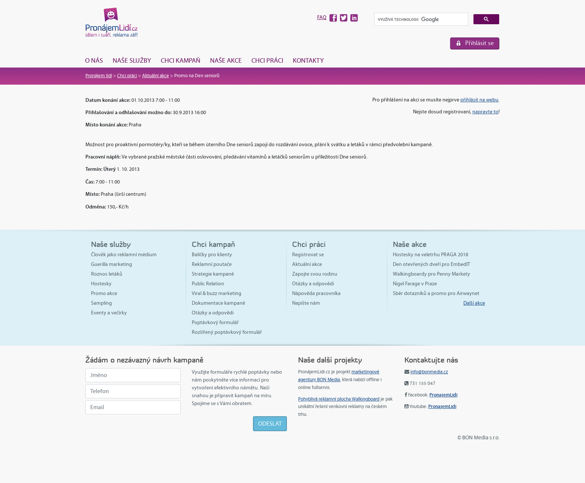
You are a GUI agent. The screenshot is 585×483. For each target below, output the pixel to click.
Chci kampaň (180, 60)
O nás (94, 60)
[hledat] (420, 19)
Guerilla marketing (111, 264)
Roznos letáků (106, 274)
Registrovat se (308, 254)
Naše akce (226, 60)
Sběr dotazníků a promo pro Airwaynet (436, 293)
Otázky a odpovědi (213, 313)
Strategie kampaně (213, 274)
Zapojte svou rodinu (314, 274)
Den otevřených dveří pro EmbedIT (431, 264)
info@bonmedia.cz (429, 372)
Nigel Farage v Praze (415, 283)
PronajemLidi (443, 395)
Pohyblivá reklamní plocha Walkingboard (338, 399)
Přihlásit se (479, 43)
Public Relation (208, 283)
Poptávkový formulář (215, 322)
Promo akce (104, 293)
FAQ (321, 17)
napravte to (485, 112)
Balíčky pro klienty (212, 254)
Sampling (101, 303)
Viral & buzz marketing (216, 293)
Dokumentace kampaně (218, 303)
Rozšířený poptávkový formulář (227, 332)
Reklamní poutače (212, 264)
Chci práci (267, 60)
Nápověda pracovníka (316, 293)
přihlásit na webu (479, 100)
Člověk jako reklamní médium (124, 254)
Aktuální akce (155, 76)
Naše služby (132, 60)
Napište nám (306, 303)
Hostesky (101, 283)
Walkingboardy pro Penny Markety (431, 274)
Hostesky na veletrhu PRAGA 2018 (430, 254)
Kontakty (308, 60)
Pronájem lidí (98, 76)
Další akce (474, 303)
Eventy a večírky (109, 313)
